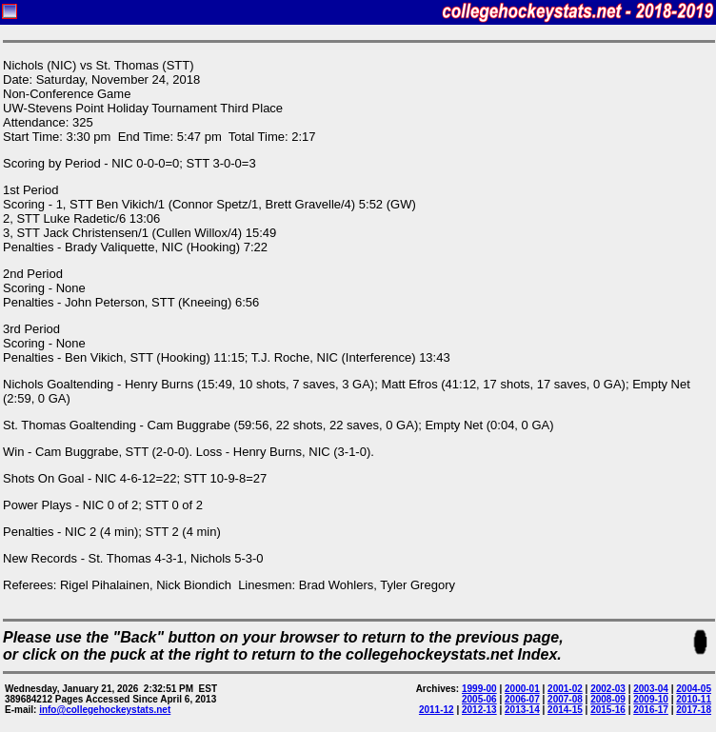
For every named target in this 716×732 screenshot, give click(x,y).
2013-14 (522, 709)
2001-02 (565, 688)
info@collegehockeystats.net (104, 709)
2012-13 (479, 709)
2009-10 (650, 699)
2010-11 (693, 699)
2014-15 (565, 709)
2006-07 (522, 699)
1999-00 (479, 688)
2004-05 (693, 688)
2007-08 (565, 699)
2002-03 (608, 688)
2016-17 (650, 709)
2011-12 (436, 709)
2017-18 (693, 709)
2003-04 (650, 688)
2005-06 (479, 699)
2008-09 (608, 699)
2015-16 (608, 709)
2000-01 (522, 688)
